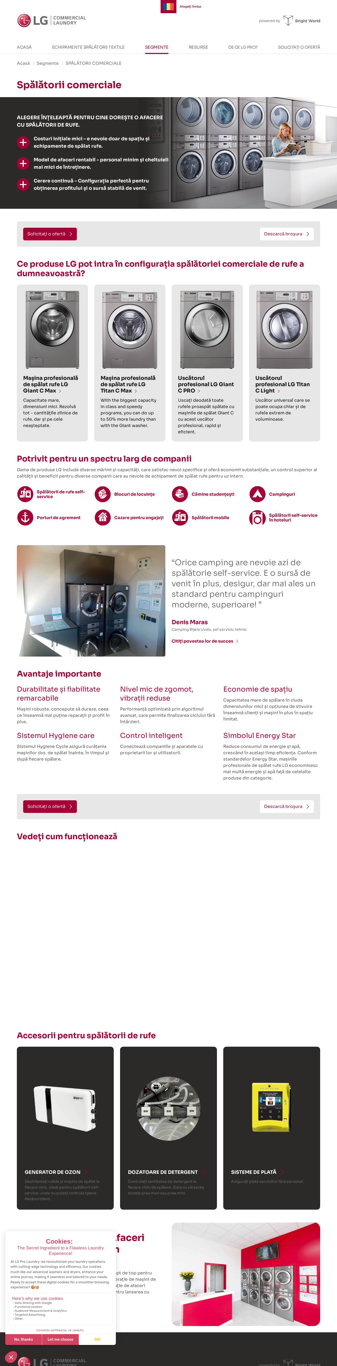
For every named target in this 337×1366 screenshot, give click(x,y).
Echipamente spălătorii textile (88, 47)
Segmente (156, 47)
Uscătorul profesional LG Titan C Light (282, 384)
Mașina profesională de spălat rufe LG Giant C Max (50, 384)
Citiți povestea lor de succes (202, 641)
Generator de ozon (53, 1172)
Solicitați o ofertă (299, 47)
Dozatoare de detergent (163, 1172)
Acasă (24, 47)
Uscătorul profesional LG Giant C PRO (206, 384)
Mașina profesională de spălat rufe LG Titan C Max (128, 384)
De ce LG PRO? (243, 47)
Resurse (198, 47)
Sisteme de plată (253, 1172)
